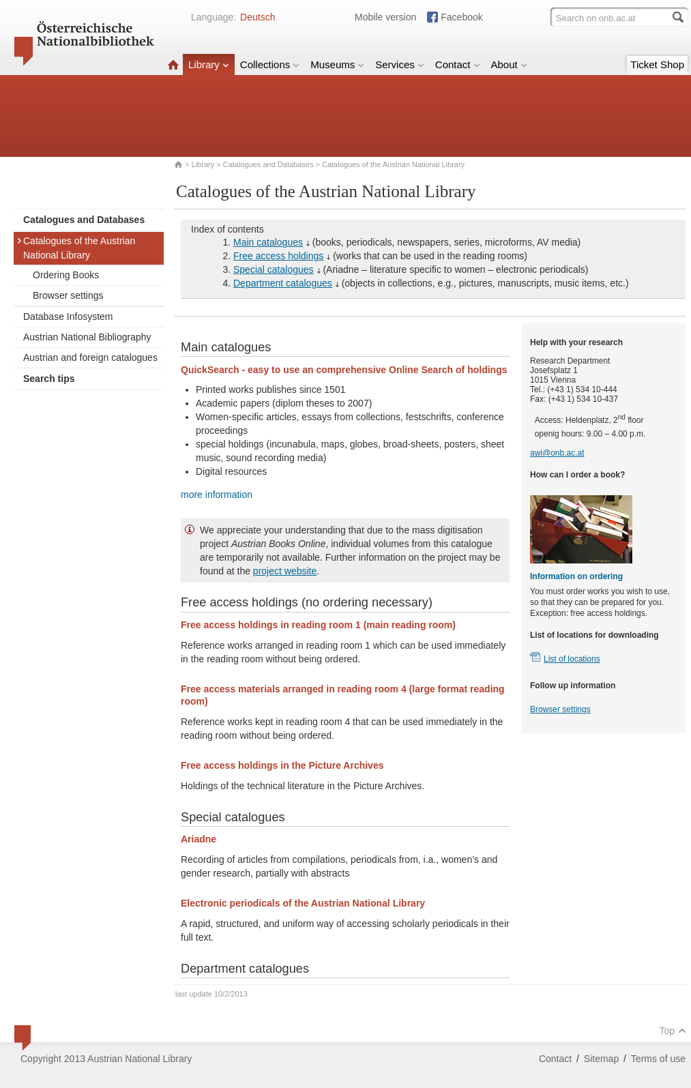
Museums (337, 64)
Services (399, 64)
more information (216, 494)
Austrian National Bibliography (87, 337)
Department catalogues (282, 283)
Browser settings (68, 295)
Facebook (461, 17)
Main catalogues (268, 242)
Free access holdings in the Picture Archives (282, 765)
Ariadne (198, 839)
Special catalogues (273, 269)
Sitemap (601, 1058)
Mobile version (385, 17)
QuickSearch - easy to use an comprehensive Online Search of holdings (344, 369)
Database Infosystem (68, 316)
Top (672, 1030)
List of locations (572, 659)
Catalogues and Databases (268, 164)
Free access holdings (278, 255)
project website (285, 570)
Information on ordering (576, 576)
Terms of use (658, 1058)
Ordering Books (66, 274)
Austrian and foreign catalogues (90, 357)
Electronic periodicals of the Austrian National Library (303, 903)
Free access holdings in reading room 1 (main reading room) (318, 624)
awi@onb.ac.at (557, 453)
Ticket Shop (657, 64)
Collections (269, 64)
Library (208, 64)
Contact (457, 64)
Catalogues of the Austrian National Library (75, 248)
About (509, 64)
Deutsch (257, 17)
